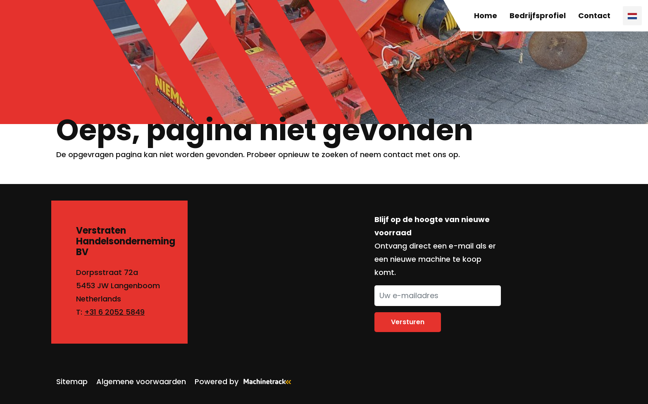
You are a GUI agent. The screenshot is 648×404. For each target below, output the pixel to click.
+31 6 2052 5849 (114, 312)
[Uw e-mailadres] (437, 295)
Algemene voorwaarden (141, 381)
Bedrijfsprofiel (538, 15)
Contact (594, 15)
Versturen (407, 322)
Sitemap (72, 381)
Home (485, 15)
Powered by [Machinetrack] (245, 381)
